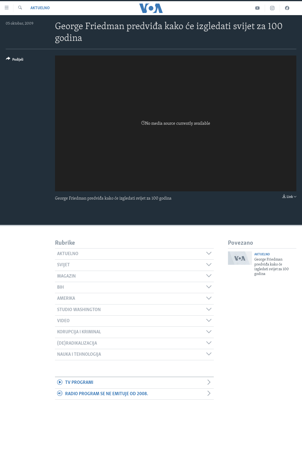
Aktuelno (40, 8)
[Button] (14, 60)
